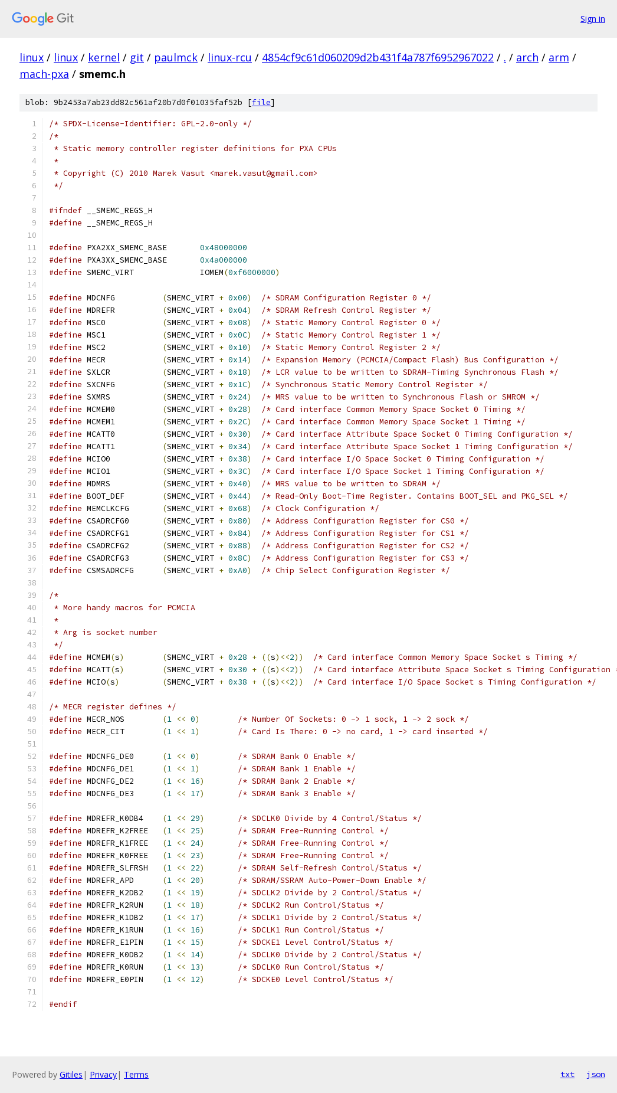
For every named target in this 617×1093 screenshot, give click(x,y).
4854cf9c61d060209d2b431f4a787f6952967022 (378, 57)
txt (567, 1074)
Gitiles (71, 1074)
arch (527, 57)
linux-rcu (230, 57)
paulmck (176, 57)
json (595, 1074)
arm (559, 57)
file (261, 102)
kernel (104, 57)
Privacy (103, 1074)
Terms (136, 1074)
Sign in (592, 18)
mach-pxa (44, 74)
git (137, 57)
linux (31, 57)
